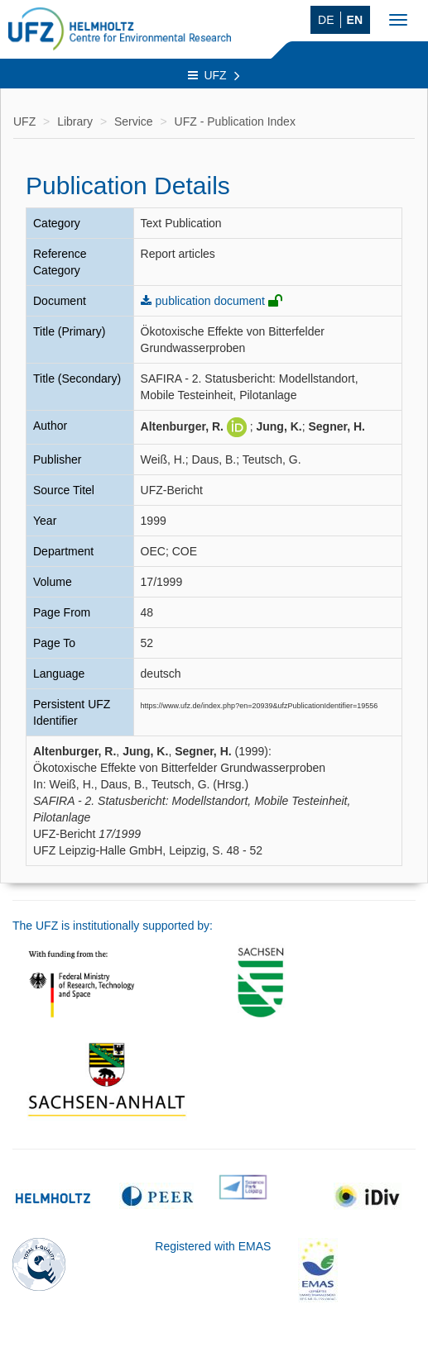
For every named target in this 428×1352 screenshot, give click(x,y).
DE (326, 19)
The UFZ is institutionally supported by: (112, 925)
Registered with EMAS (213, 1246)
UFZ (213, 75)
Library (75, 121)
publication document (210, 300)
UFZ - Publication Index (235, 121)
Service (133, 121)
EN (355, 19)
